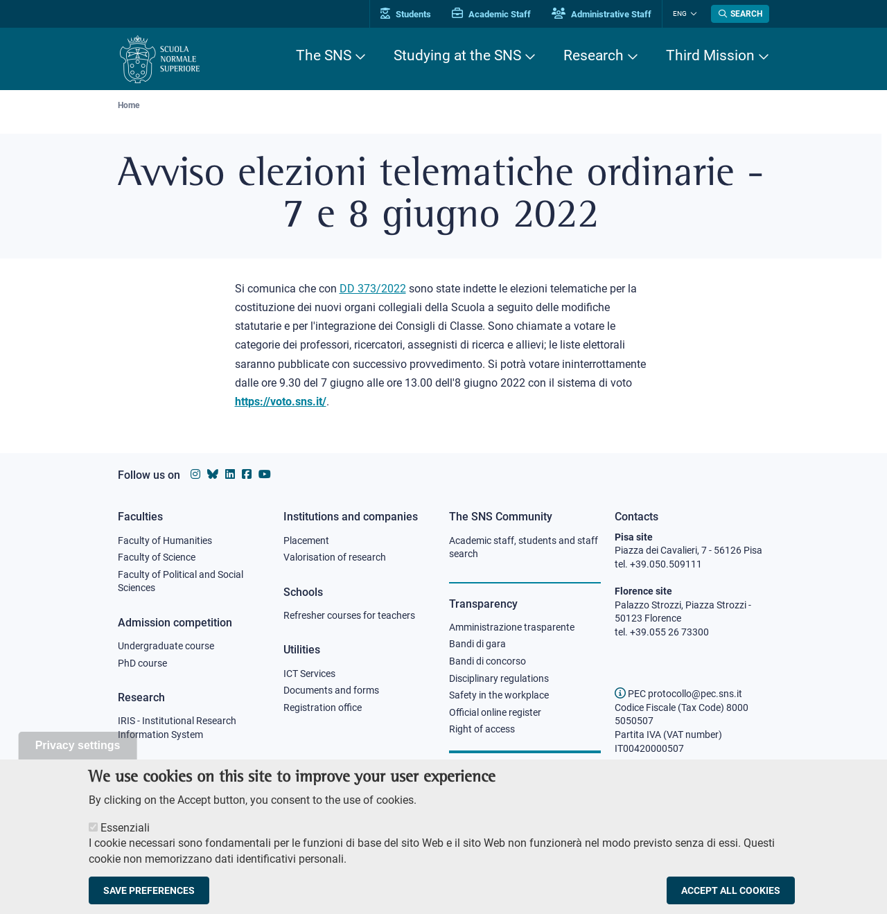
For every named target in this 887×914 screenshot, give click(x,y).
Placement (306, 540)
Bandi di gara (477, 643)
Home (128, 105)
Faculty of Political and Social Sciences (180, 581)
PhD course (142, 663)
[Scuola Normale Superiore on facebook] (247, 474)
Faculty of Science (156, 557)
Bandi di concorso (487, 661)
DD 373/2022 (373, 288)
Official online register (495, 712)
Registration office (322, 707)
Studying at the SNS (457, 55)
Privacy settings (78, 758)
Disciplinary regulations (499, 678)
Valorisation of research (334, 557)
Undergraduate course (166, 645)
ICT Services (309, 673)
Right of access (482, 729)
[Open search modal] (740, 14)
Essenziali (125, 840)
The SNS (323, 55)
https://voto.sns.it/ (280, 401)
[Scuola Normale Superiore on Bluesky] (212, 474)
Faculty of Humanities (165, 540)
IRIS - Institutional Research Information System (177, 727)
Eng (680, 13)
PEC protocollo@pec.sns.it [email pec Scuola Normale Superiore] (678, 693)
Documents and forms (331, 690)
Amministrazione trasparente (511, 627)
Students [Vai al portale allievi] (405, 14)
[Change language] (692, 14)
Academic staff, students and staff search (523, 547)
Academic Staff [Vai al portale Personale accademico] (491, 14)
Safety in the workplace (499, 695)
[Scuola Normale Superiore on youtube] (264, 474)
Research (593, 55)
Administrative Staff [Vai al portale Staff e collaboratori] (601, 14)
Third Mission (710, 55)
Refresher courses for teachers (349, 615)
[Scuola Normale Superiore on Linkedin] (230, 474)
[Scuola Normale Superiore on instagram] (195, 474)
